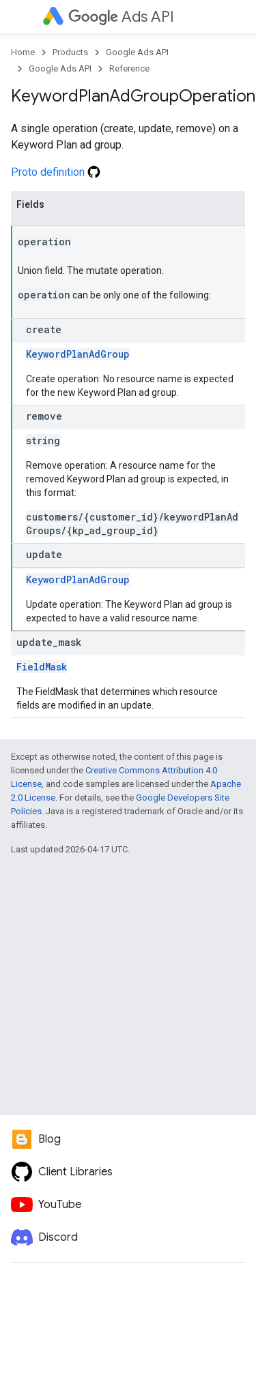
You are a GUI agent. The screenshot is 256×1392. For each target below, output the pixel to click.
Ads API (121, 16)
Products (70, 52)
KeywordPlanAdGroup (78, 353)
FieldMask (41, 666)
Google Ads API (137, 52)
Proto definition (55, 172)
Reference (129, 68)
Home (23, 52)
